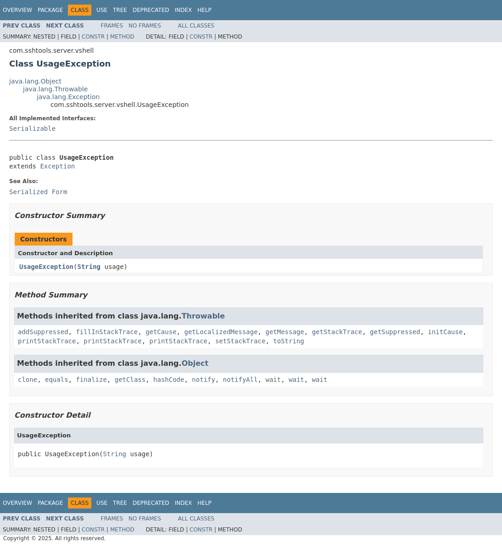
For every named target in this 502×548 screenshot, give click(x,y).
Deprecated (151, 10)
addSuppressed (43, 332)
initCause (445, 332)
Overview (17, 10)
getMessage (284, 332)
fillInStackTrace (107, 332)
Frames (112, 25)
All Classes (196, 25)
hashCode (168, 379)
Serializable (32, 128)
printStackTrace (47, 341)
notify (203, 379)
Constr (93, 37)
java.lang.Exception (68, 97)
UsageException (46, 266)
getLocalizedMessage (220, 332)
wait (273, 379)
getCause (160, 332)
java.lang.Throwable (55, 89)
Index (183, 10)
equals (56, 379)
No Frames (144, 25)
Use (101, 10)
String (88, 266)
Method (122, 37)
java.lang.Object (35, 81)
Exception (57, 166)
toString (288, 341)
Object (195, 363)
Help (204, 10)
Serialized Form (38, 192)
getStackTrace (337, 332)
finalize (91, 379)
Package (50, 10)
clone (27, 379)
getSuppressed (395, 332)
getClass (130, 379)
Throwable (203, 316)
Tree (120, 10)
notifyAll (240, 379)
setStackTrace (240, 341)
